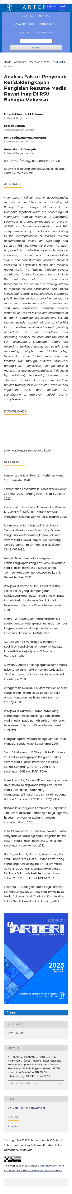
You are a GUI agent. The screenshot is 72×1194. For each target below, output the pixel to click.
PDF (12, 1012)
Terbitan (24, 32)
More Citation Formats (25, 1083)
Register (51, 6)
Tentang (44, 15)
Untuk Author (49, 24)
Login (63, 6)
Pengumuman (44, 32)
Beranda (28, 15)
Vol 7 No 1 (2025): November (47, 62)
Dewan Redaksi (23, 24)
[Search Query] (36, 41)
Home (7, 62)
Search (36, 47)
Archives (20, 62)
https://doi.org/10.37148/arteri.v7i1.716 (35, 161)
